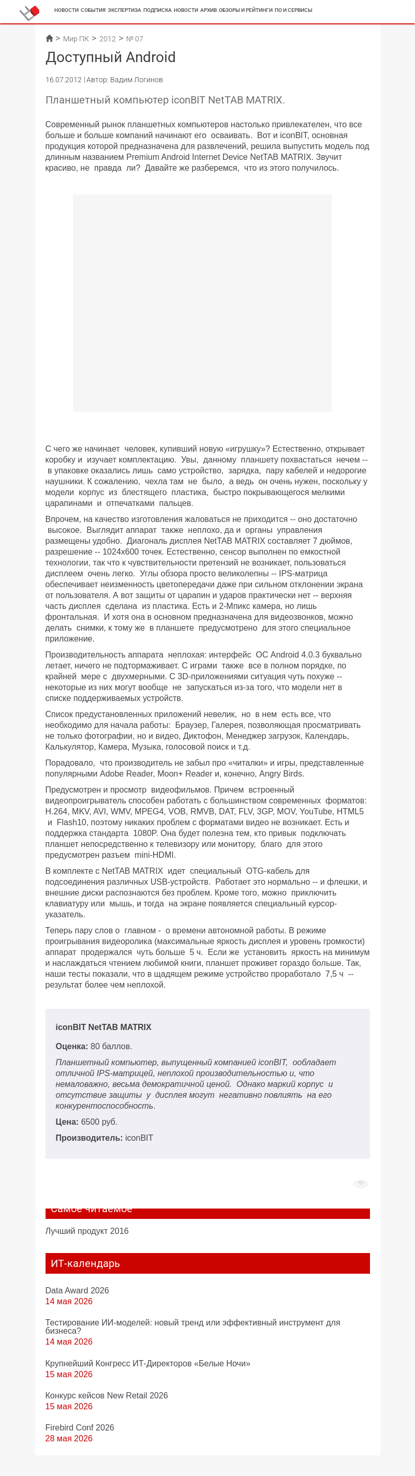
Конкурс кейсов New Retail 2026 (107, 1395)
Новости (66, 10)
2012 (107, 39)
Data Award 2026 (77, 1290)
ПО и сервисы (294, 10)
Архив (208, 10)
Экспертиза (124, 10)
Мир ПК (76, 39)
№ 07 (134, 39)
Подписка (157, 10)
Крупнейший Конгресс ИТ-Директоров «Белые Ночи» (148, 1363)
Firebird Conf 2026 (80, 1427)
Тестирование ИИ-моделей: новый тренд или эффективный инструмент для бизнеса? (193, 1326)
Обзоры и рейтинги (246, 10)
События (93, 10)
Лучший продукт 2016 (87, 1230)
